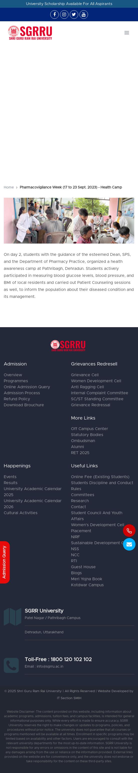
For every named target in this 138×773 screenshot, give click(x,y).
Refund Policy (17, 399)
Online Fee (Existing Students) (100, 477)
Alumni (77, 447)
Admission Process (22, 393)
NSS (75, 549)
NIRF (75, 537)
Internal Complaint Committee (99, 393)
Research (80, 501)
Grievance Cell (85, 375)
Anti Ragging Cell (87, 387)
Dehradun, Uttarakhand (44, 632)
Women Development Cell (96, 381)
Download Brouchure (24, 405)
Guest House (83, 567)
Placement (81, 531)
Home (9, 187)
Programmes (16, 381)
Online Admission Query (27, 387)
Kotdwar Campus (87, 585)
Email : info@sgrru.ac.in (44, 666)
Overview (13, 375)
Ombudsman (83, 441)
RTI (74, 561)
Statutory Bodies (87, 435)
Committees (82, 495)
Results (11, 483)
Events (10, 477)
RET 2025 (80, 453)
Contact (78, 507)
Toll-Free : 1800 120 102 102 (58, 659)
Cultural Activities (21, 513)
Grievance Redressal (90, 405)
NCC (75, 555)
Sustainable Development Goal (100, 543)
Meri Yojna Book (86, 579)
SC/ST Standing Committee (97, 399)
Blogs (76, 573)
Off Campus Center (89, 429)
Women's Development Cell (97, 525)
